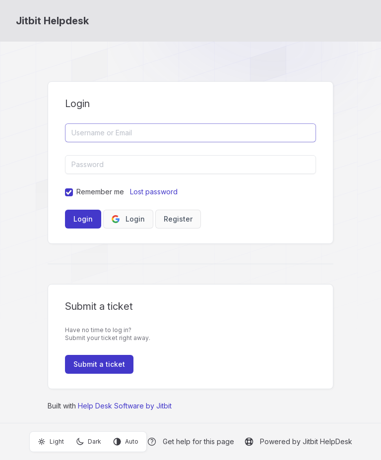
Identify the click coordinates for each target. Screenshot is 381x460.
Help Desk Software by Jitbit (125, 406)
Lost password (154, 191)
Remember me (100, 191)
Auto (125, 442)
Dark (88, 442)
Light (51, 442)
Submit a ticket (99, 364)
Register (178, 219)
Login (128, 219)
